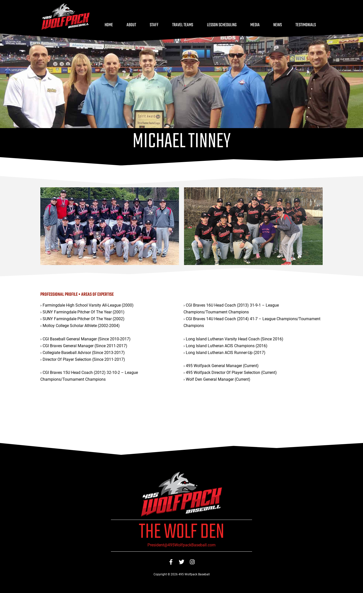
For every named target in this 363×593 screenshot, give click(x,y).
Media (255, 25)
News (277, 25)
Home (109, 25)
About (131, 25)
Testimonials (305, 25)
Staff (154, 25)
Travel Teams (182, 25)
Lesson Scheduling (222, 25)
